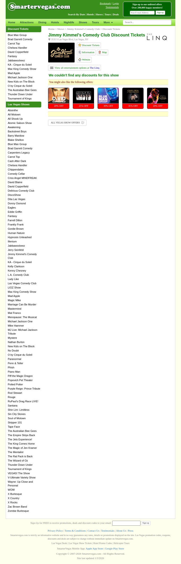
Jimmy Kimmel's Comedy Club (83, 29)
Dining (42, 22)
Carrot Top (14, 43)
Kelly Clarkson (16, 266)
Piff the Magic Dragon (20, 376)
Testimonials (112, 7)
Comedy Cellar (16, 173)
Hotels (55, 22)
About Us (121, 530)
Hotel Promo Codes (102, 543)
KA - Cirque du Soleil (20, 64)
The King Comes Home (21, 443)
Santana (12, 405)
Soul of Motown (17, 418)
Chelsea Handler (17, 47)
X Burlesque (15, 494)
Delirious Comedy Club (21, 190)
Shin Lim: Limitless (18, 409)
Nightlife (69, 22)
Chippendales (16, 169)
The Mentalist (15, 452)
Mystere (12, 337)
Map (102, 52)
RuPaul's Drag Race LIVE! (23, 401)
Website (84, 59)
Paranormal (14, 359)
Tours (95, 22)
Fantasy (12, 56)
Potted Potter (15, 384)
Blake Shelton (16, 139)
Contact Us (93, 530)
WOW (11, 489)
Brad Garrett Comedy (20, 39)
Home (11, 22)
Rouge (11, 397)
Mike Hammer (16, 325)
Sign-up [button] (160, 12)
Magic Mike (14, 300)
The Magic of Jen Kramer (22, 447)
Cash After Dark (17, 161)
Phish (11, 367)
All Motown (14, 114)
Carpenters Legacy (19, 152)
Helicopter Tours (121, 543)
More (108, 22)
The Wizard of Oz (18, 460)
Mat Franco (14, 313)
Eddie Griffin (15, 211)
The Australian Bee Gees (22, 90)
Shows (83, 22)
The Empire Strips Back (21, 435)
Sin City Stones (16, 414)
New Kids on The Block (21, 81)
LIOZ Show (14, 287)
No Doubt (13, 350)
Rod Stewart (15, 392)
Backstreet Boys (17, 131)
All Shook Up (15, 118)
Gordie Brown (16, 228)
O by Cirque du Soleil (20, 85)
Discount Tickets (88, 45)
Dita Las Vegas (16, 199)
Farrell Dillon (15, 220)
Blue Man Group (17, 35)
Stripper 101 (15, 422)
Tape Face (14, 426)
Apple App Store (94, 548)
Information (86, 52)
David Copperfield (18, 52)
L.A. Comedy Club (18, 274)
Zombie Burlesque (18, 510)
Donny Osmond (17, 203)
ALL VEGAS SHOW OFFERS (67, 122)
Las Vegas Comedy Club (22, 283)
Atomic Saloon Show (20, 123)
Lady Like (13, 279)
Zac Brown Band (17, 506)
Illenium (12, 241)
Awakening (14, 127)
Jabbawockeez (16, 60)
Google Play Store (114, 548)
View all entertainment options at (74, 67)
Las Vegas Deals (59, 543)
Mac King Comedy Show (22, 68)
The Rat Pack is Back (20, 456)
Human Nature (16, 233)
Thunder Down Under (20, 94)
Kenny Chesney (17, 270)
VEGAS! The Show (19, 473)
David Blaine (15, 182)
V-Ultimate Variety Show (22, 477)
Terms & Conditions (75, 530)
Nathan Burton (16, 342)
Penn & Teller (15, 363)
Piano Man (14, 371)
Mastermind (14, 308)
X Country (13, 498)
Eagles (12, 207)
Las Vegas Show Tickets (80, 543)
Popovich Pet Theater (20, 380)
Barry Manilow (16, 135)
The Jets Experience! (20, 439)
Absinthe (13, 110)
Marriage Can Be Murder (22, 304)
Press (130, 530)
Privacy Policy (55, 530)
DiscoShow (14, 194)
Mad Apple (14, 73)
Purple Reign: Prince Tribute (24, 388)
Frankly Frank (16, 224)
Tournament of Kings (20, 98)
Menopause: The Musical (22, 317)
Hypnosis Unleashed (20, 237)
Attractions (27, 22)
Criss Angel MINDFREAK (22, 178)
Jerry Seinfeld (16, 249)
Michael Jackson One (20, 77)
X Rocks (12, 502)
